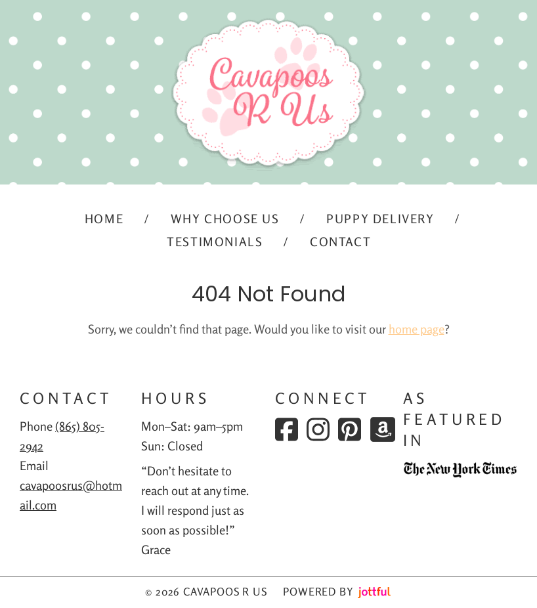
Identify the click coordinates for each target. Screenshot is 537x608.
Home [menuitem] (104, 218)
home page (416, 329)
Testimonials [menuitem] (215, 241)
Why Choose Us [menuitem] (225, 218)
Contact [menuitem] (340, 241)
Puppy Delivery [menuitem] (380, 218)
